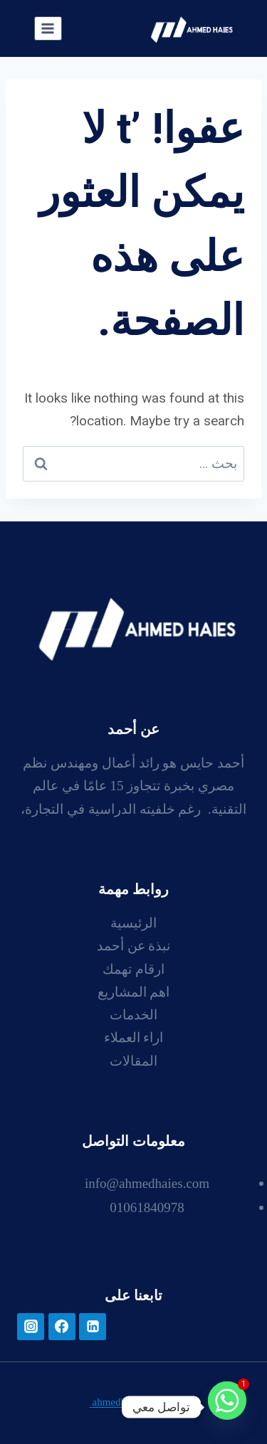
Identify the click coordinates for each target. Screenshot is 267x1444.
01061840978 (147, 1209)
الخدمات (133, 1016)
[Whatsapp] (227, 1407)
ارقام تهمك (133, 970)
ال (153, 1062)
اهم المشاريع (134, 993)
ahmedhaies (116, 1403)
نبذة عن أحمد (134, 947)
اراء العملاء (134, 1039)
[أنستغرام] (30, 1326)
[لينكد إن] (92, 1326)
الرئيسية (133, 924)
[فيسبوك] (61, 1326)
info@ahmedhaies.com (147, 1184)
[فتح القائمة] (48, 28)
